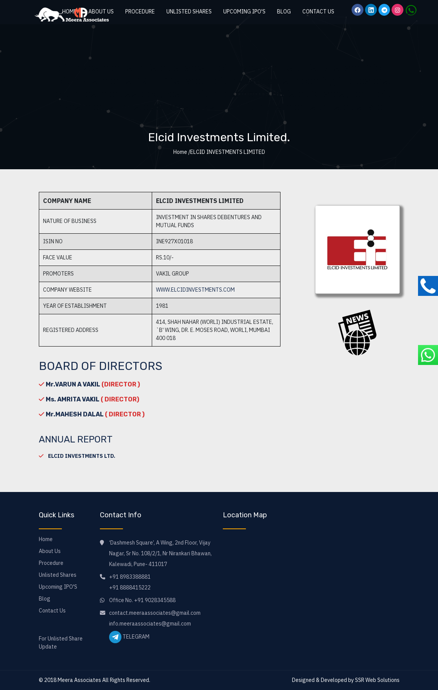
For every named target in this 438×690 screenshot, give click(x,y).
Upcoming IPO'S (244, 11)
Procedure (140, 11)
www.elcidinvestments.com (195, 289)
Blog (284, 11)
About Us (50, 551)
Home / (181, 152)
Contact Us (318, 11)
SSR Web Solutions (377, 680)
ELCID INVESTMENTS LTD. (81, 455)
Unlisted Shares (189, 11)
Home (46, 539)
